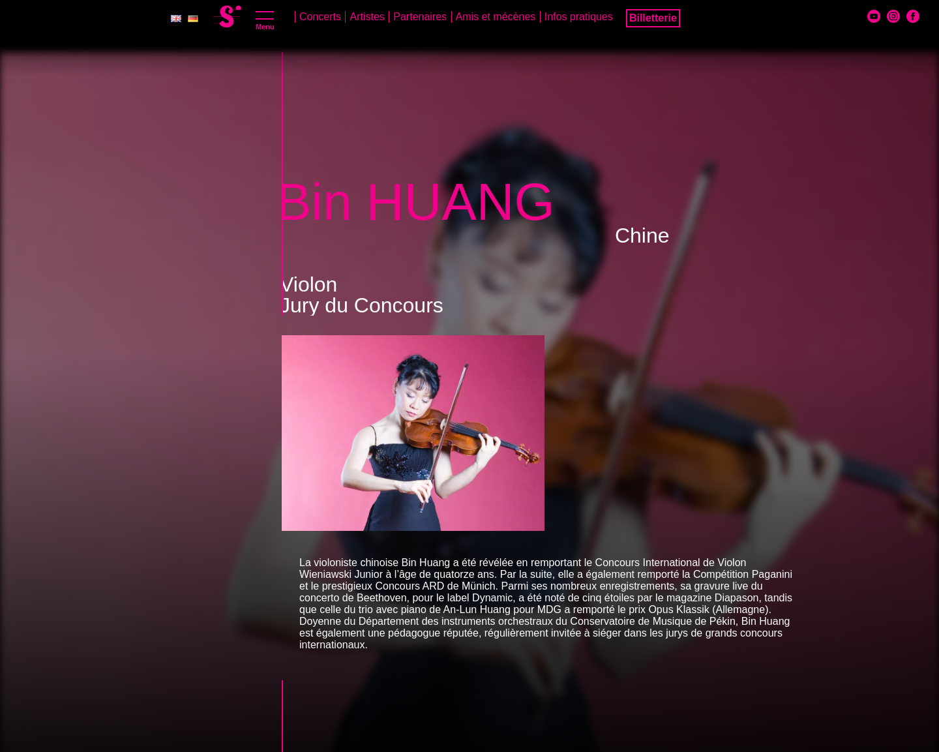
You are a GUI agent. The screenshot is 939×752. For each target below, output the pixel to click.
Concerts (320, 16)
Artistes (367, 16)
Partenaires (420, 16)
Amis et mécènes (496, 16)
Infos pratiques (578, 16)
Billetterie (653, 17)
